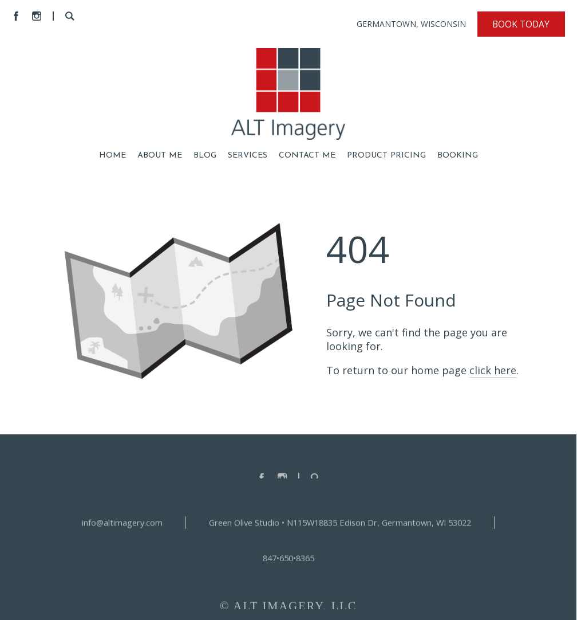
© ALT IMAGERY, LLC (288, 608)
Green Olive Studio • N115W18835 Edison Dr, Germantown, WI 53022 (340, 525)
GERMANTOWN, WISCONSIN (411, 23)
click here (492, 370)
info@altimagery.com (122, 525)
